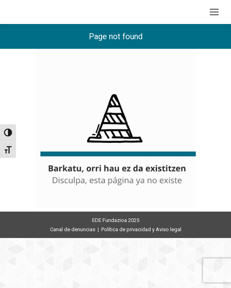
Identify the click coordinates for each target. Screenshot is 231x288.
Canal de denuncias (72, 229)
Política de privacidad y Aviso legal (141, 229)
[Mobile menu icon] (214, 12)
